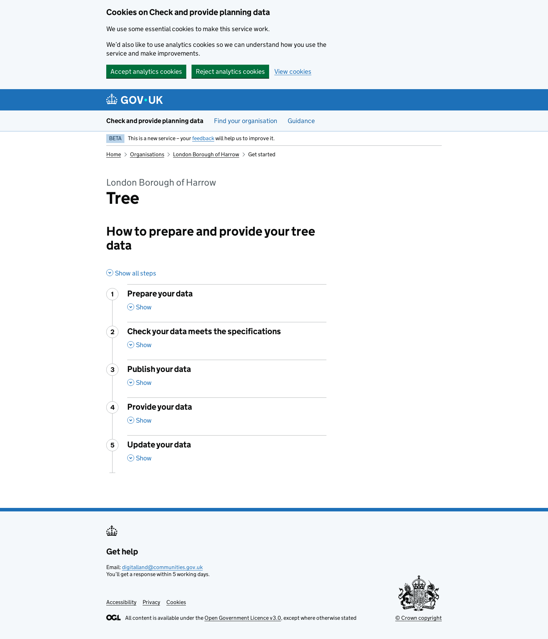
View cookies (292, 71)
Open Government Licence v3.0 (242, 618)
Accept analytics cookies (146, 71)
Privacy (151, 602)
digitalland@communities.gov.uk (162, 567)
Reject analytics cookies (230, 71)
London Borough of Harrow (206, 154)
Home (113, 154)
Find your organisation (245, 121)
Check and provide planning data (154, 121)
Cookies (176, 602)
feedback (203, 138)
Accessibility (121, 602)
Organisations (147, 154)
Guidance (301, 121)
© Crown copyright (418, 618)
